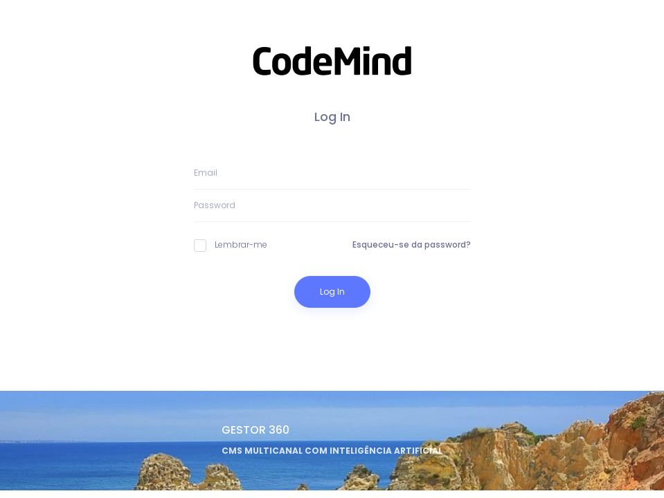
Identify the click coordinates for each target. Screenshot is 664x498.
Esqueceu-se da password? (411, 244)
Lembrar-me (230, 245)
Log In (332, 291)
